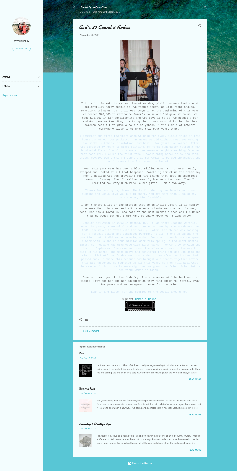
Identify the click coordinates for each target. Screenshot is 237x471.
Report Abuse (9, 95)
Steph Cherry (21, 41)
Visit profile (21, 49)
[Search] (205, 8)
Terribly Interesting (93, 7)
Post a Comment (90, 331)
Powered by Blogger (140, 463)
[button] (199, 25)
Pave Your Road (87, 389)
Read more (195, 379)
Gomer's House (145, 299)
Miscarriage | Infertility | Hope (95, 424)
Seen (81, 353)
